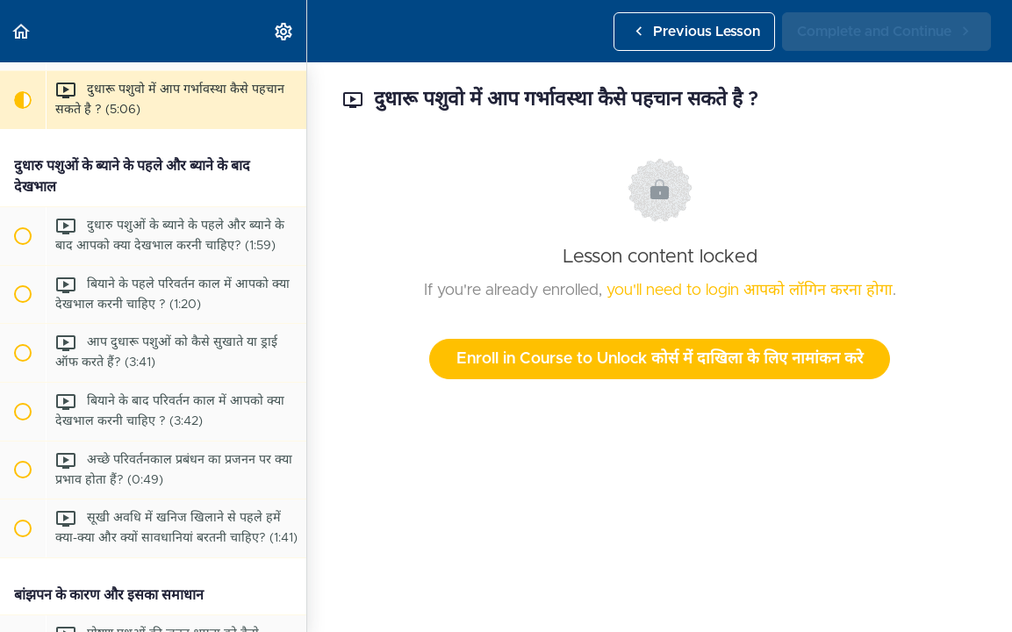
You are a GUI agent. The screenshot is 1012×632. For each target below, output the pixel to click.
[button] (22, 31)
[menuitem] (284, 31)
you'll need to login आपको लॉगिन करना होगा (749, 290)
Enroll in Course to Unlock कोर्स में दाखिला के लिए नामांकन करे (659, 359)
